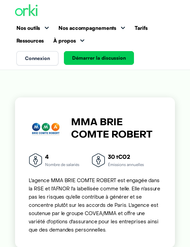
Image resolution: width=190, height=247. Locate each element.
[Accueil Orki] (26, 10)
